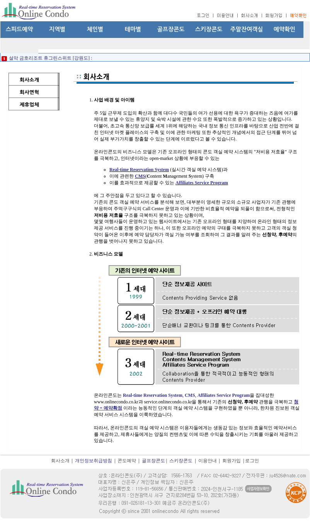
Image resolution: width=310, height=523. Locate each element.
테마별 (133, 29)
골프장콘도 (171, 29)
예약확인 (284, 29)
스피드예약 (19, 29)
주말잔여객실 (246, 29)
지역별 (57, 29)
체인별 (95, 29)
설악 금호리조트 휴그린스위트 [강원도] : (50, 58)
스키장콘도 (209, 29)
